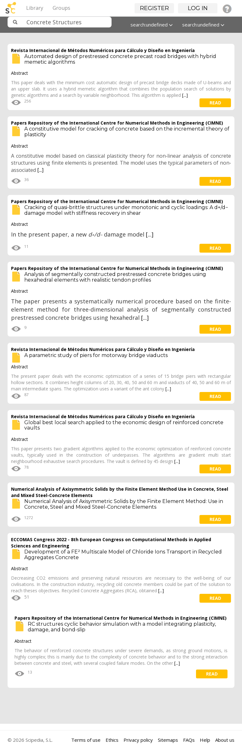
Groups (61, 7)
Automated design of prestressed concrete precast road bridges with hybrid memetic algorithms (120, 59)
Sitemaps (168, 740)
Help (205, 740)
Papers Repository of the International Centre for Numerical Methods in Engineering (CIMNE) (117, 123)
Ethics (112, 740)
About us (224, 740)
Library (34, 7)
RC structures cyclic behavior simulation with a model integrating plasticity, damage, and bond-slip (122, 627)
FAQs (189, 740)
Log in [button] (198, 8)
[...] (185, 95)
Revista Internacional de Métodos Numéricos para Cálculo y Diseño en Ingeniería (103, 50)
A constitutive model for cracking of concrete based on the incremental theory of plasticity (126, 132)
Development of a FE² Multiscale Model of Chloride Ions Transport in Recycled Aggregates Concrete (123, 554)
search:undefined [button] (151, 24)
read (215, 103)
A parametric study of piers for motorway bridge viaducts (96, 355)
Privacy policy (138, 740)
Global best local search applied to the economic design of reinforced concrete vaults (123, 425)
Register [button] (154, 8)
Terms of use (86, 740)
